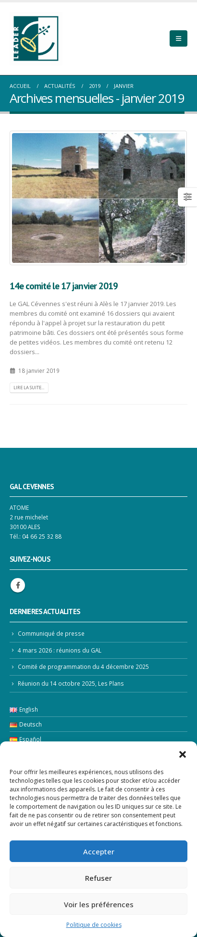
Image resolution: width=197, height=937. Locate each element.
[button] (182, 753)
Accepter (98, 851)
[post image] (98, 198)
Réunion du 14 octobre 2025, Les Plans (71, 683)
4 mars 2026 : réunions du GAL (59, 650)
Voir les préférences (99, 904)
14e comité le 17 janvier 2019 (64, 286)
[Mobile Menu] (178, 38)
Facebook (18, 585)
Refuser (98, 878)
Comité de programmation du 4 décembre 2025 (83, 666)
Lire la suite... (28, 387)
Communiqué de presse (51, 633)
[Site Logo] (36, 38)
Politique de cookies (94, 925)
